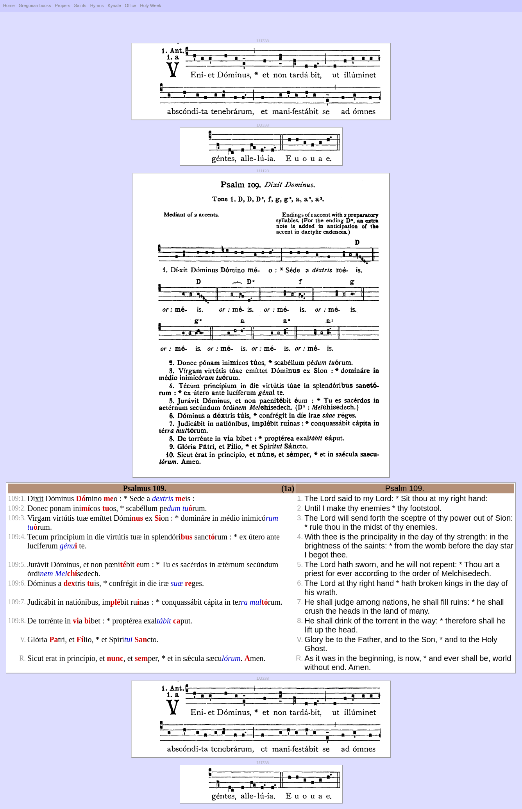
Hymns (97, 5)
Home (9, 5)
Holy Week (150, 5)
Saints (80, 5)
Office (130, 5)
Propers (62, 5)
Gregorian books (35, 5)
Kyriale (114, 5)
